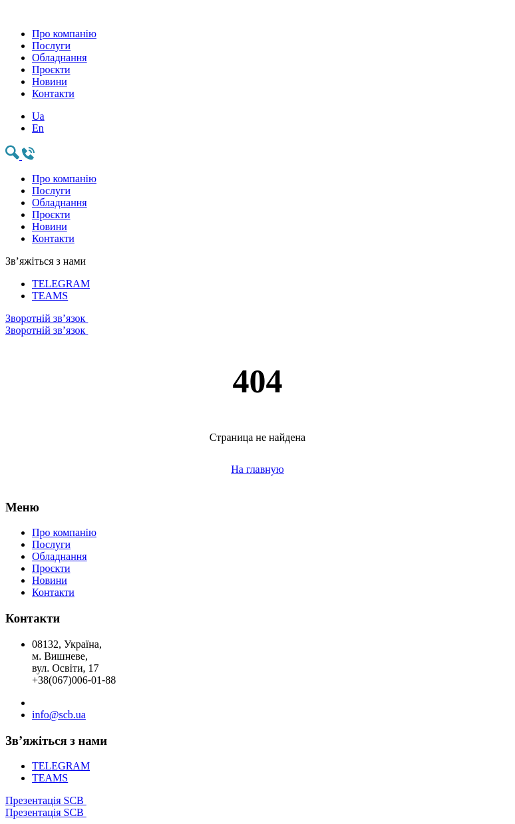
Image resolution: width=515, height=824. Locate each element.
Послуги (51, 45)
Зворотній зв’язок (257, 325)
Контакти (53, 93)
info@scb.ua (59, 714)
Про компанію (64, 33)
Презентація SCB (257, 807)
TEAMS (50, 295)
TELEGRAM (61, 283)
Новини (49, 81)
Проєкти (51, 69)
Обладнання (59, 57)
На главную (257, 469)
